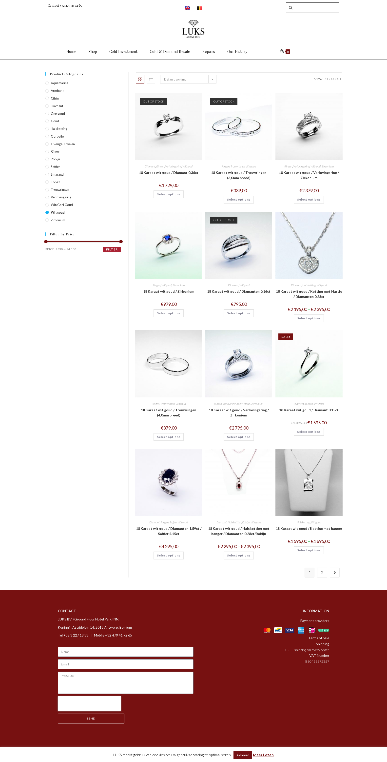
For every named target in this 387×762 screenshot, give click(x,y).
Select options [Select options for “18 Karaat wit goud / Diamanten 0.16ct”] (239, 313)
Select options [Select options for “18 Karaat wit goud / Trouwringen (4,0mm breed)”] (168, 437)
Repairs (208, 51)
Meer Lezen (263, 755)
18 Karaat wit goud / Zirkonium (168, 291)
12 (326, 79)
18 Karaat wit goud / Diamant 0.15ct (309, 410)
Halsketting (309, 285)
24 (332, 79)
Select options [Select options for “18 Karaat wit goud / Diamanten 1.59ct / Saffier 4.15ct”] (168, 555)
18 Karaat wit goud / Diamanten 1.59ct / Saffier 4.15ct (168, 531)
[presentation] (89, 703)
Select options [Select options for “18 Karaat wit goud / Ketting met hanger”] (309, 550)
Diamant (150, 166)
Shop (93, 51)
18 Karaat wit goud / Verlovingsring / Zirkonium (309, 175)
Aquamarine (59, 83)
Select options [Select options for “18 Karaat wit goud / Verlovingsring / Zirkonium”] (309, 199)
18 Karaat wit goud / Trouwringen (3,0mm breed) (238, 175)
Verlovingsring (173, 166)
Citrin (55, 98)
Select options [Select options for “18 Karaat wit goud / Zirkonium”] (168, 313)
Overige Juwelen (63, 144)
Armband (57, 91)
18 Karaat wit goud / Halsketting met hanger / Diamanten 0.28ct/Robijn (239, 531)
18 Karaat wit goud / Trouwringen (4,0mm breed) (168, 412)
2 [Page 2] (322, 572)
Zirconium (328, 166)
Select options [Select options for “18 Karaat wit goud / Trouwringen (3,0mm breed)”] (239, 199)
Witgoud (187, 166)
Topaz (55, 182)
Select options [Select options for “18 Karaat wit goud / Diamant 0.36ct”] (168, 194)
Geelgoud (58, 114)
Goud (55, 121)
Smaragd (57, 174)
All (339, 79)
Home (71, 51)
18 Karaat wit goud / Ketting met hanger (309, 528)
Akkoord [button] (242, 755)
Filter (112, 249)
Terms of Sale (318, 638)
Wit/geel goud (62, 205)
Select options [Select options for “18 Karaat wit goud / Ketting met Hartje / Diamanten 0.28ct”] (309, 318)
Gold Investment (123, 51)
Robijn (246, 522)
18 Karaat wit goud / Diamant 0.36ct (168, 172)
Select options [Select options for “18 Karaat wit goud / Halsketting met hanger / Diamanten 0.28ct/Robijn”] (239, 555)
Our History (237, 51)
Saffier (173, 522)
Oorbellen (58, 136)
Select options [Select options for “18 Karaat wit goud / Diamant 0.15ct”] (309, 431)
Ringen (160, 166)
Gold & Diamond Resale (170, 51)
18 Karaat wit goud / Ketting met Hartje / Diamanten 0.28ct (309, 294)
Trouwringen (238, 166)
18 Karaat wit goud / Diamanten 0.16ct (239, 291)
